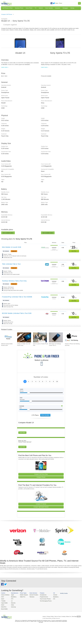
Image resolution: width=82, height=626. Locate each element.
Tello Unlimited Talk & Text (11, 264)
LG (11, 600)
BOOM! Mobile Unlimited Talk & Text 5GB (16, 313)
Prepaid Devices (42, 596)
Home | (44, 615)
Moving (72, 8)
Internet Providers (33, 594)
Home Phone (29, 8)
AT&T (2, 596)
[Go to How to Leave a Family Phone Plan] (40, 337)
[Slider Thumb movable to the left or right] (28, 393)
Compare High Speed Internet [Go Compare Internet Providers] (41, 507)
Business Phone (19, 8)
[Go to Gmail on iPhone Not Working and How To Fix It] (72, 337)
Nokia (12, 604)
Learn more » (4, 67)
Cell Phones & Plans (7, 8)
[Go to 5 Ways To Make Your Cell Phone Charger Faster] (24, 337)
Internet (41, 8)
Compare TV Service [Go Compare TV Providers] (41, 504)
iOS (52, 598)
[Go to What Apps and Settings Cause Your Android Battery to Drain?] (56, 337)
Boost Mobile (4, 608)
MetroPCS (3, 606)
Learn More (22, 432)
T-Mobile (3, 600)
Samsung (13, 606)
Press (60, 3)
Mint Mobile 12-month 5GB (11, 247)
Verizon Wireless (5, 594)
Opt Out (78, 615)
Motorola (13, 602)
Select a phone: (42, 360)
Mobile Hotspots (23, 594)
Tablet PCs (22, 596)
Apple (12, 594)
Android (53, 594)
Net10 (2, 604)
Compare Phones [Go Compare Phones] (41, 477)
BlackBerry (13, 596)
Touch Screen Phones (44, 598)
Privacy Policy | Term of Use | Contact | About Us (59, 615)
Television (31, 596)
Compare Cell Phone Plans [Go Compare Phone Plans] (41, 474)
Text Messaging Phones (44, 600)
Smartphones (42, 594)
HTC (12, 598)
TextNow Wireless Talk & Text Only (14, 281)
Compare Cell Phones (6, 14)
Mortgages (65, 8)
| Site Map (73, 615)
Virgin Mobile (4, 602)
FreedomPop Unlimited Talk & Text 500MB (17, 297)
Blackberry (53, 596)
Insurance (57, 8)
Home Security (49, 8)
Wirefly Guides (61, 593)
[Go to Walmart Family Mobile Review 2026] (8, 337)
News (56, 3)
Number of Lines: (41, 377)
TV (35, 8)
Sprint (2, 598)
